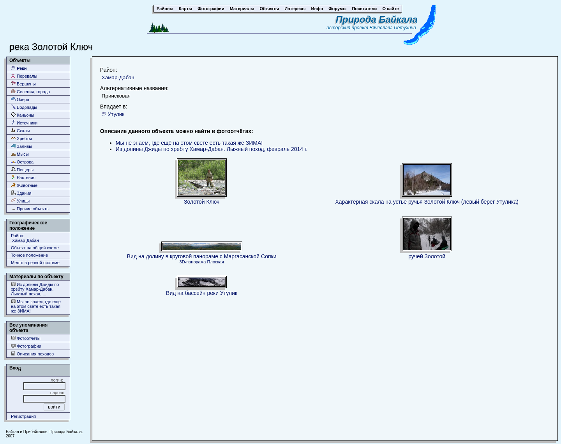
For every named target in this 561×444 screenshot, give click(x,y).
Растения (23, 177)
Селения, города (30, 91)
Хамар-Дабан (118, 77)
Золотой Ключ (201, 202)
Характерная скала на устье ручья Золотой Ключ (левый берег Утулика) (426, 202)
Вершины (23, 83)
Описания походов (32, 353)
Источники (24, 122)
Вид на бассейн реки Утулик (201, 293)
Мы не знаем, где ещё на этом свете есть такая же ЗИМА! (36, 306)
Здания (21, 192)
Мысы (20, 153)
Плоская (215, 261)
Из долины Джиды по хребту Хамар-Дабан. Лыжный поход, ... (35, 289)
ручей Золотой (426, 256)
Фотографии (26, 345)
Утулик (116, 114)
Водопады (24, 107)
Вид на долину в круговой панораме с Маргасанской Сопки (202, 256)
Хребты (21, 138)
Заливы (21, 146)
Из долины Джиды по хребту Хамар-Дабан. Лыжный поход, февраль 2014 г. (211, 149)
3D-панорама (193, 261)
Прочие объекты (30, 208)
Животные (24, 185)
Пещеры (22, 169)
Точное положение (29, 255)
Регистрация (23, 416)
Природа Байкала (377, 19)
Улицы (20, 200)
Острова (22, 161)
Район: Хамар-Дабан (25, 238)
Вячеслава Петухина (392, 27)
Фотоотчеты (26, 338)
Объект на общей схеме (35, 247)
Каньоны (22, 114)
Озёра (20, 99)
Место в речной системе (35, 262)
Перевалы (24, 75)
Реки (19, 68)
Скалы (20, 130)
